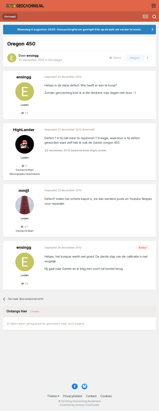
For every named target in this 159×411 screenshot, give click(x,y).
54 (24, 113)
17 (25, 165)
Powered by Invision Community (79, 404)
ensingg (23, 77)
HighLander (24, 130)
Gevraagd (55, 60)
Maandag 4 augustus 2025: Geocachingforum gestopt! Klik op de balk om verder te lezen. (79, 29)
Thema (53, 396)
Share (115, 57)
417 (25, 226)
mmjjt (24, 190)
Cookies (106, 396)
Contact (91, 396)
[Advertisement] (79, 358)
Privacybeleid (72, 396)
